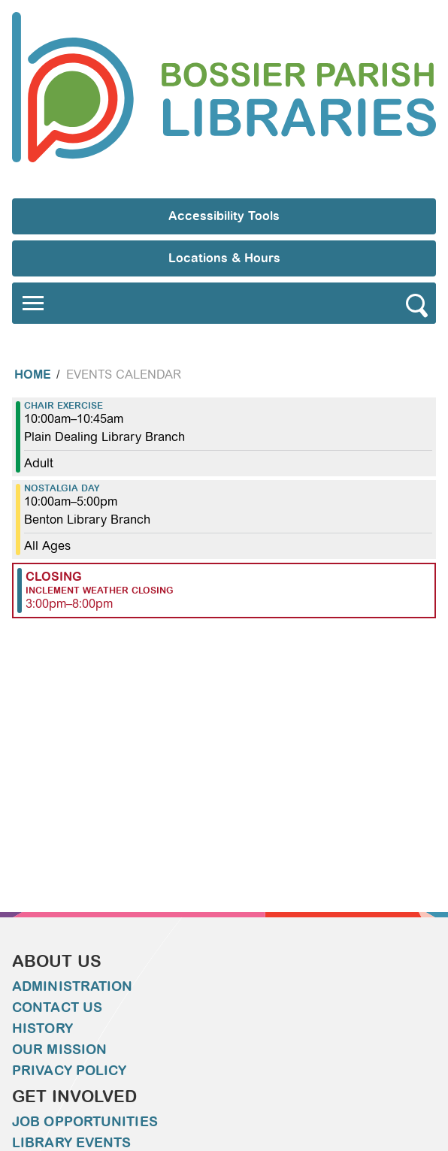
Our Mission (59, 1049)
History (42, 1028)
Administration (72, 986)
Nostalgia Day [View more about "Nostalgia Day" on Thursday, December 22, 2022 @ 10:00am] (62, 488)
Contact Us (57, 1007)
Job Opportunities (85, 1121)
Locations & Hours (224, 258)
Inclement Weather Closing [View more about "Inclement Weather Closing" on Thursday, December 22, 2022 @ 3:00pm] (100, 590)
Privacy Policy (69, 1070)
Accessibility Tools (224, 216)
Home (32, 374)
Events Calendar (123, 374)
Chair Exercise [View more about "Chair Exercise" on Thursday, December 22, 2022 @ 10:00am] (63, 405)
